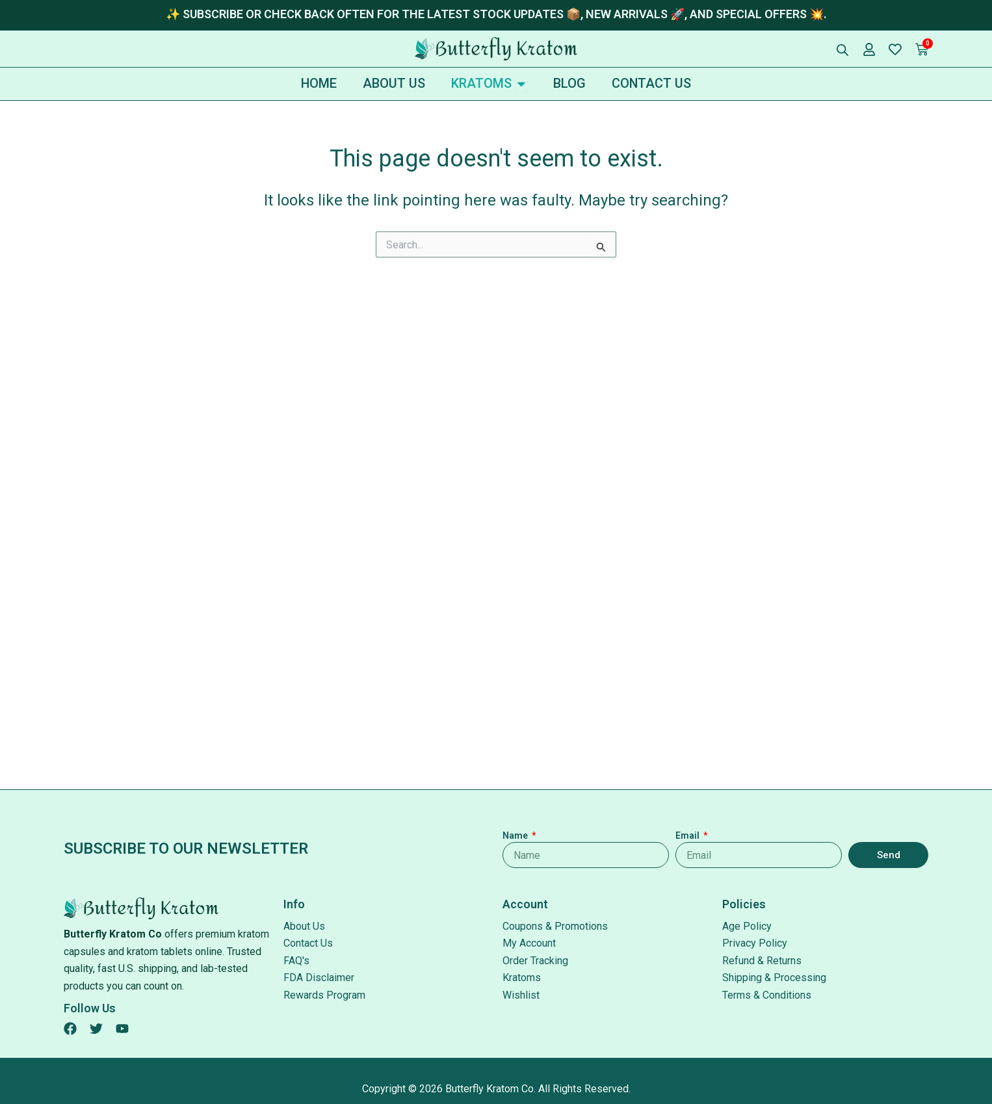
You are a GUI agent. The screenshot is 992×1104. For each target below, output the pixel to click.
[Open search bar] (842, 50)
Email (688, 835)
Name (516, 835)
